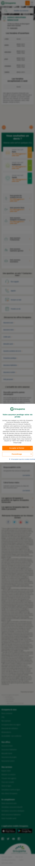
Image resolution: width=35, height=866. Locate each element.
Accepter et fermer (16, 448)
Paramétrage (17, 454)
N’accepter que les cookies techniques (18, 459)
